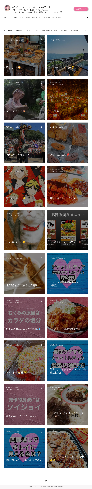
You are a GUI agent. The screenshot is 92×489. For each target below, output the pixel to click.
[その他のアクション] (42, 40)
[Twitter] (87, 17)
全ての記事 (8, 30)
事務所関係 (19, 30)
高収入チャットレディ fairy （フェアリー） (31, 7)
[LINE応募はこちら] (81, 9)
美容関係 (64, 30)
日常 (37, 30)
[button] (27, 17)
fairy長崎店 (75, 30)
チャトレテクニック (49, 30)
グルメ (29, 30)
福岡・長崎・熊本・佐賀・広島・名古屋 (30, 9)
